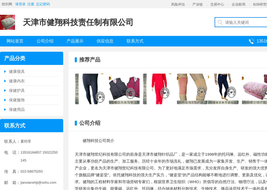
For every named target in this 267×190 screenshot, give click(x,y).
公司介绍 (45, 41)
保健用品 (17, 109)
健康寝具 (17, 71)
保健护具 (17, 90)
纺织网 (7, 4)
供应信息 (105, 41)
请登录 (20, 4)
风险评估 (178, 4)
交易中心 (217, 4)
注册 (30, 4)
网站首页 (15, 41)
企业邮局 (238, 4)
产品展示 (75, 41)
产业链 (197, 4)
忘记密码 (43, 4)
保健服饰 (17, 100)
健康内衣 (17, 81)
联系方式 (135, 41)
